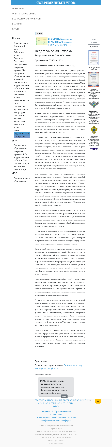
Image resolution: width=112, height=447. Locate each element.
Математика (20, 91)
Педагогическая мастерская (21, 135)
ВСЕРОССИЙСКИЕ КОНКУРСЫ (26, 18)
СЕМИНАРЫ (44, 403)
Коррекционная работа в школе (21, 87)
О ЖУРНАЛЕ (18, 8)
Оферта (67, 420)
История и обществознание (22, 75)
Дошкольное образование (20, 147)
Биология (18, 58)
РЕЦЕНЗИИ (68, 403)
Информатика (20, 64)
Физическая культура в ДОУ (21, 168)
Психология (19, 106)
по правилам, (47, 384)
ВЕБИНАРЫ (17, 23)
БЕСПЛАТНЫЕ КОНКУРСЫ (75, 400)
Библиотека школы (19, 54)
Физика (17, 118)
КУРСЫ (15, 28)
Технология (19, 115)
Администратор (21, 43)
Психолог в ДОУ (21, 163)
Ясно (64, 396)
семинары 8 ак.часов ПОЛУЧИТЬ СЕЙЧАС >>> (60, 42)
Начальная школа (19, 96)
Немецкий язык (21, 100)
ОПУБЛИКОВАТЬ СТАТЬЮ (24, 13)
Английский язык (19, 48)
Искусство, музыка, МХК (20, 69)
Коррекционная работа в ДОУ (21, 159)
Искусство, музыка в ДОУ (20, 153)
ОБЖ (16, 103)
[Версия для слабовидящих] (98, 401)
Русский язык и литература (21, 111)
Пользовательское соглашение (51, 417)
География (19, 61)
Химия (17, 130)
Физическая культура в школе (19, 124)
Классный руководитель (20, 81)
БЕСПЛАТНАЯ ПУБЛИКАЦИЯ (48, 400)
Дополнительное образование (22, 180)
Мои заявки (93, 41)
